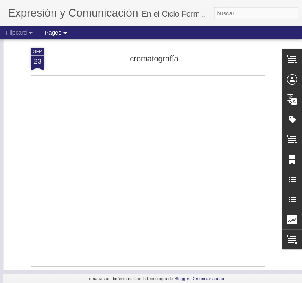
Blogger (181, 278)
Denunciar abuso (208, 278)
